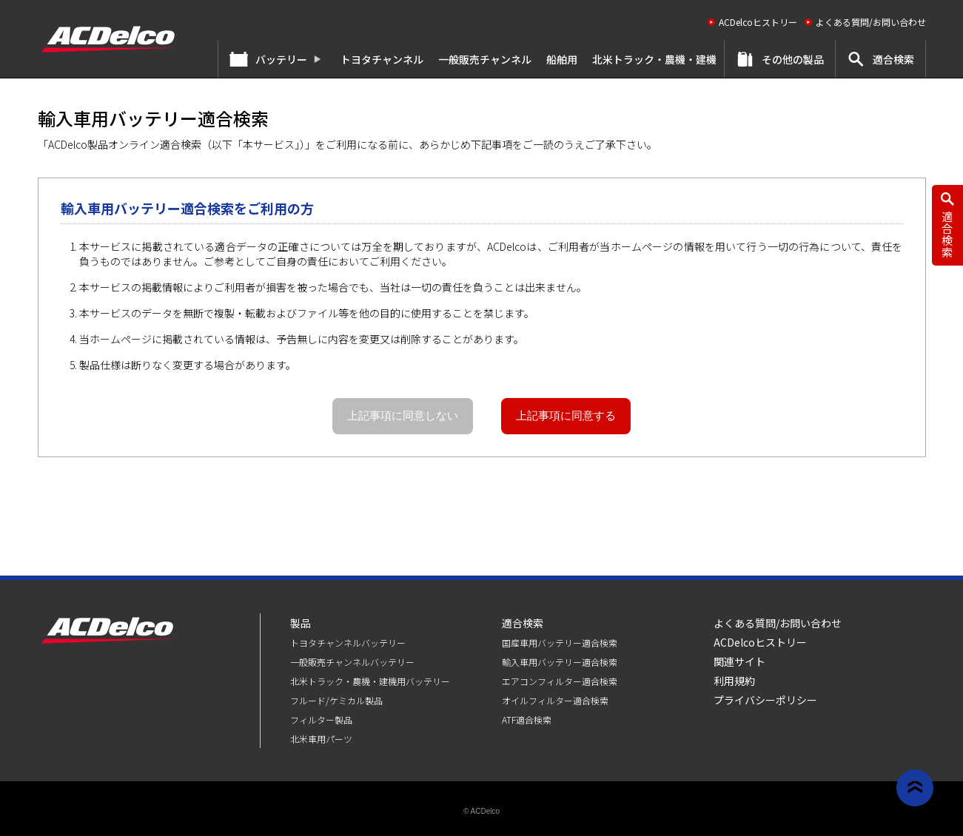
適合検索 (893, 59)
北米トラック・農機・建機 (654, 59)
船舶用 (561, 59)
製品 (300, 623)
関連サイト (739, 661)
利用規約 (734, 680)
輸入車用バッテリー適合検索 (559, 661)
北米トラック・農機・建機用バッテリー (370, 681)
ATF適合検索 (526, 719)
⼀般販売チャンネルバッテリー (352, 661)
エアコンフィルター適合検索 (559, 681)
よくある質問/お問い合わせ (871, 22)
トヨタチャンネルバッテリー (348, 642)
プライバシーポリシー (765, 699)
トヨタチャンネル (381, 59)
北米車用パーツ (321, 738)
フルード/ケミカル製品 (336, 700)
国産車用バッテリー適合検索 (559, 642)
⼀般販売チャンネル (484, 59)
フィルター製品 (321, 719)
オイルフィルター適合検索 (555, 700)
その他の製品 (793, 59)
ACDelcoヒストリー (758, 22)
